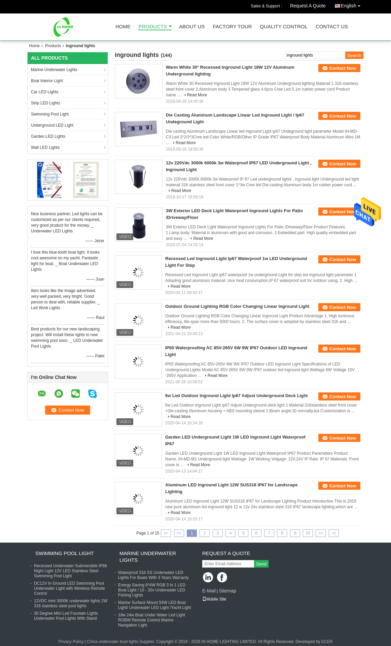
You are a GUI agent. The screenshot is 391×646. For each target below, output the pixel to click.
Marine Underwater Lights (54, 69)
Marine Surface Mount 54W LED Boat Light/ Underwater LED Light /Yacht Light (154, 605)
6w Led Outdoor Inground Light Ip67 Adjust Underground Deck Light (236, 395)
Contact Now (342, 68)
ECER (326, 641)
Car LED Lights (44, 92)
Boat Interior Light (47, 80)
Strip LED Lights (45, 103)
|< (166, 533)
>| (333, 533)
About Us (192, 26)
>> (320, 533)
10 (308, 533)
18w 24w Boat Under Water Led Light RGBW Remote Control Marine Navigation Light (151, 620)
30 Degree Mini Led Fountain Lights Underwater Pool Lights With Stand (66, 616)
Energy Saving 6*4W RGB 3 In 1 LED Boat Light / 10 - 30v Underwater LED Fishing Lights (151, 590)
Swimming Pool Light (50, 114)
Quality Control (284, 26)
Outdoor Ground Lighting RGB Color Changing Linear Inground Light (237, 306)
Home (123, 26)
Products (153, 26)
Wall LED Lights (45, 147)
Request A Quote (308, 5)
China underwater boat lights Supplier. (121, 641)
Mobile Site (214, 599)
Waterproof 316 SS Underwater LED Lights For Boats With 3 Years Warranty (153, 575)
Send (261, 564)
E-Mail (209, 590)
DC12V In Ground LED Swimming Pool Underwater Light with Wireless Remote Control (69, 588)
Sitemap (227, 590)
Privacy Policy (70, 641)
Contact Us (332, 26)
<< (179, 533)
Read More (197, 95)
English (352, 4)
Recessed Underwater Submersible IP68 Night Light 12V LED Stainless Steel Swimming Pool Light (70, 570)
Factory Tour (232, 26)
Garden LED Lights (48, 136)
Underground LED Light (52, 125)
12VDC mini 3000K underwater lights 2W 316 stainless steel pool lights (70, 603)
